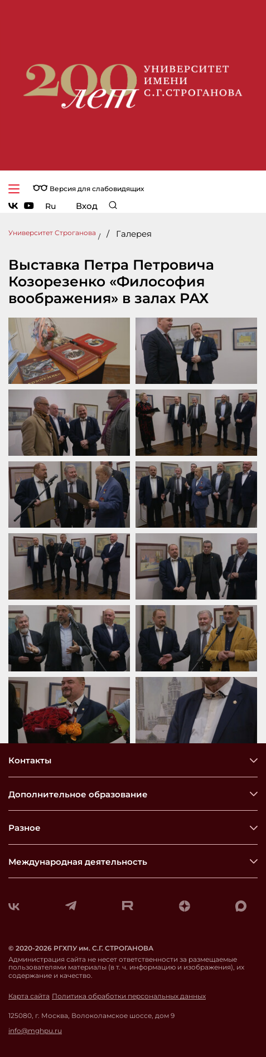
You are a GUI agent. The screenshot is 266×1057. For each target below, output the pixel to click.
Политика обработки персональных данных (129, 996)
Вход (87, 206)
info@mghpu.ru (35, 1031)
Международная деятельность (77, 861)
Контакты (29, 760)
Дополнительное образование (78, 794)
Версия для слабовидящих (88, 188)
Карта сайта (29, 996)
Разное (24, 827)
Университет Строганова (52, 232)
